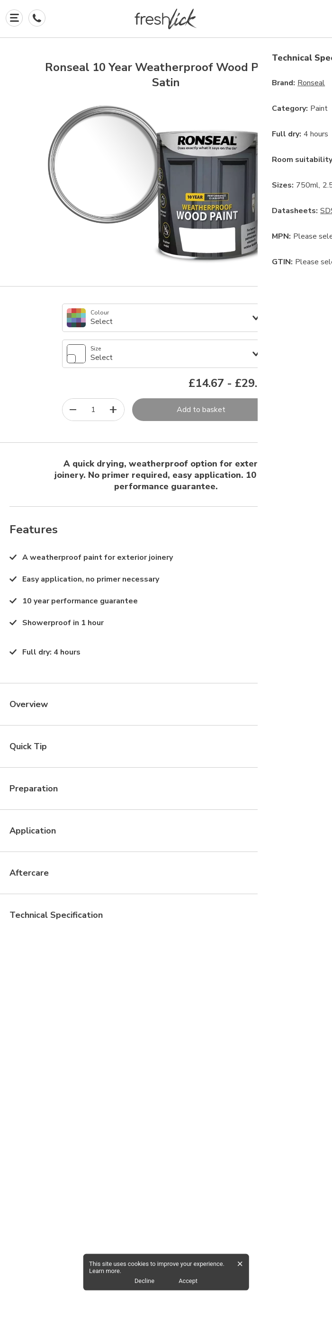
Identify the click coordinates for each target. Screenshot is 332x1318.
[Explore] (14, 18)
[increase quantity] (113, 410)
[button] (166, 18)
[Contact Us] (36, 18)
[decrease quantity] (73, 410)
